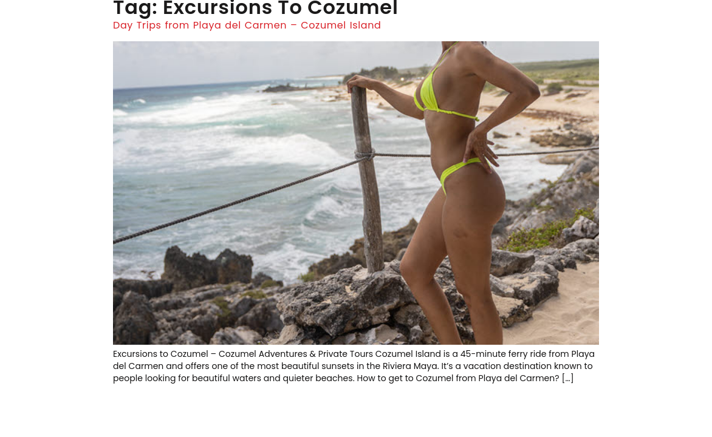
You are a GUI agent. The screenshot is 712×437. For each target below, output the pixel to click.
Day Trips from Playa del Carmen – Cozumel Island (247, 25)
